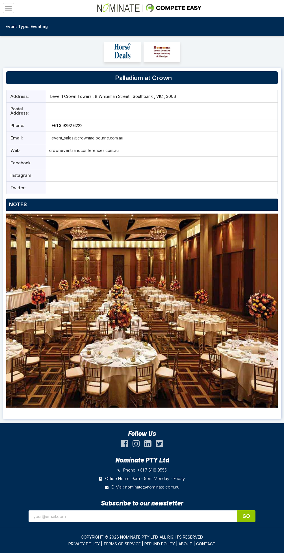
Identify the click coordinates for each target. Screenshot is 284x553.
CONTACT (206, 543)
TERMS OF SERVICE (122, 543)
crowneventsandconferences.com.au (84, 150)
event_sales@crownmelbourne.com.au (86, 137)
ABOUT (185, 543)
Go (246, 516)
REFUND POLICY (159, 543)
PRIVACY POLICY (84, 543)
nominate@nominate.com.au (152, 487)
